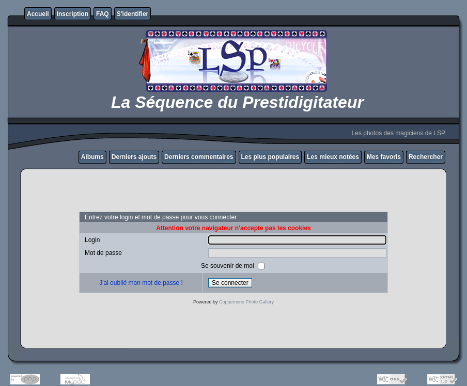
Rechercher (426, 156)
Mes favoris (384, 156)
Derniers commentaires (198, 156)
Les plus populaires (270, 156)
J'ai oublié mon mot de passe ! (141, 282)
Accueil (38, 14)
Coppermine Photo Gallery (246, 301)
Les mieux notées (333, 156)
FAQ (102, 14)
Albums (92, 156)
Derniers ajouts (134, 156)
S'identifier (133, 14)
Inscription (72, 14)
